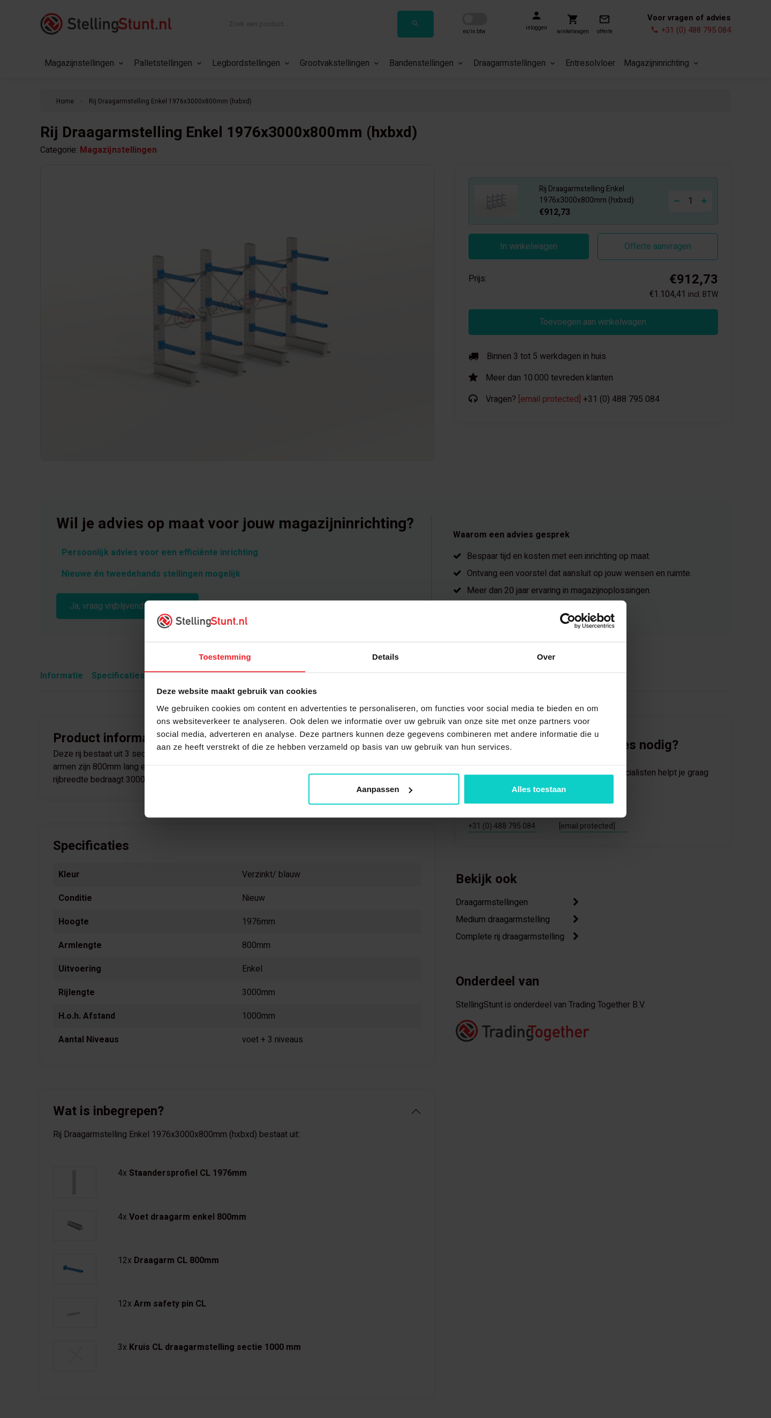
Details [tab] (385, 656)
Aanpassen (384, 789)
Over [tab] (546, 656)
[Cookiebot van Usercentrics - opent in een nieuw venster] (568, 621)
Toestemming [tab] (225, 656)
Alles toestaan (539, 789)
